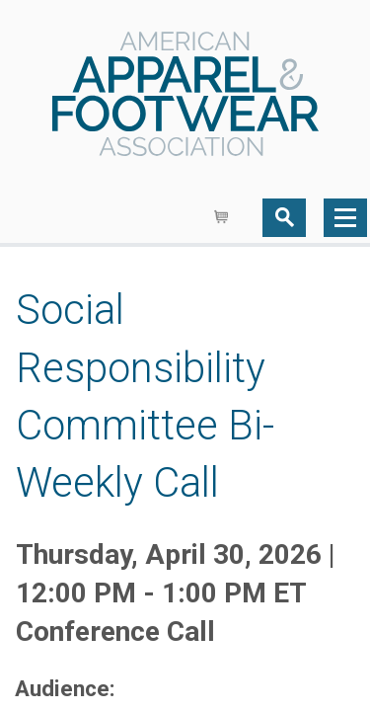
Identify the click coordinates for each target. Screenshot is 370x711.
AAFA (185, 96)
